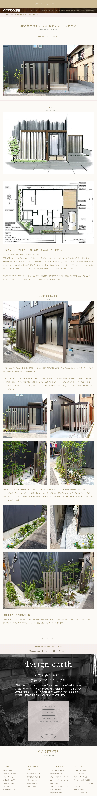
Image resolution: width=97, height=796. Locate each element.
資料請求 (86, 10)
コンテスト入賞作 (81, 774)
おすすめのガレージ (58, 774)
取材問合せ (90, 14)
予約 (92, 10)
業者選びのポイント (35, 777)
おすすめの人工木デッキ (60, 786)
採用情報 (81, 14)
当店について (49, 10)
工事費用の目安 (33, 787)
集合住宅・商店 (80, 793)
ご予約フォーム (50, 716)
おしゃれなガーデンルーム (61, 783)
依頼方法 (78, 10)
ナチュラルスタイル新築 (83, 783)
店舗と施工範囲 (10, 786)
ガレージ (78, 790)
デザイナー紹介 (10, 780)
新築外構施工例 (13, 18)
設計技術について (34, 783)
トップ (40, 10)
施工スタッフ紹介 (11, 783)
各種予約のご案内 (11, 793)
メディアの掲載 (80, 777)
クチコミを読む (33, 790)
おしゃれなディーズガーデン (62, 780)
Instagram (36, 654)
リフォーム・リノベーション (85, 786)
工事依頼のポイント (35, 780)
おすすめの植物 (57, 793)
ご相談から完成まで (11, 777)
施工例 (58, 10)
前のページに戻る (50, 642)
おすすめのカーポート (59, 777)
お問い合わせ (50, 738)
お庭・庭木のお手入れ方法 (61, 790)
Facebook (48, 654)
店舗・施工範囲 (68, 10)
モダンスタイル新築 (82, 780)
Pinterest (65, 654)
